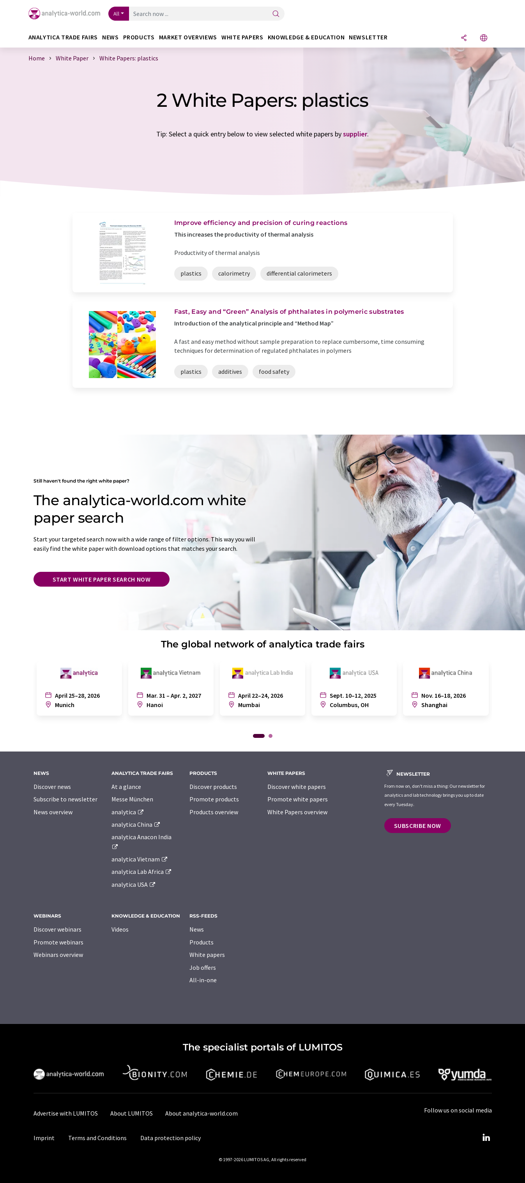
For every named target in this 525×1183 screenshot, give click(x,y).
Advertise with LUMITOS (66, 1113)
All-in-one (203, 980)
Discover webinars (57, 929)
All (116, 13)
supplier (355, 133)
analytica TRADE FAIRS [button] (63, 37)
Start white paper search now (102, 579)
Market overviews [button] (188, 37)
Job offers (202, 967)
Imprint (44, 1138)
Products (201, 942)
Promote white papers (297, 799)
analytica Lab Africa (141, 871)
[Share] (463, 38)
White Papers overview (297, 812)
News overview (53, 812)
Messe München (132, 799)
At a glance (126, 786)
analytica (128, 812)
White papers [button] (242, 37)
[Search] (275, 14)
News (196, 929)
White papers (207, 954)
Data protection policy (170, 1138)
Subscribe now (417, 825)
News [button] (110, 37)
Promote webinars (58, 942)
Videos (120, 929)
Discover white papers (296, 786)
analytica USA (133, 884)
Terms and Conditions (97, 1138)
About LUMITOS (131, 1113)
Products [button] (139, 37)
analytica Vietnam (139, 859)
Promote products (214, 799)
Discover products (213, 786)
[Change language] (483, 38)
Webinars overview (58, 954)
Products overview (213, 812)
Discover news (52, 786)
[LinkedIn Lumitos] (486, 1138)
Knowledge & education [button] (306, 37)
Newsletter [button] (368, 37)
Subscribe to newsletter (65, 799)
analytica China (136, 824)
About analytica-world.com (201, 1113)
